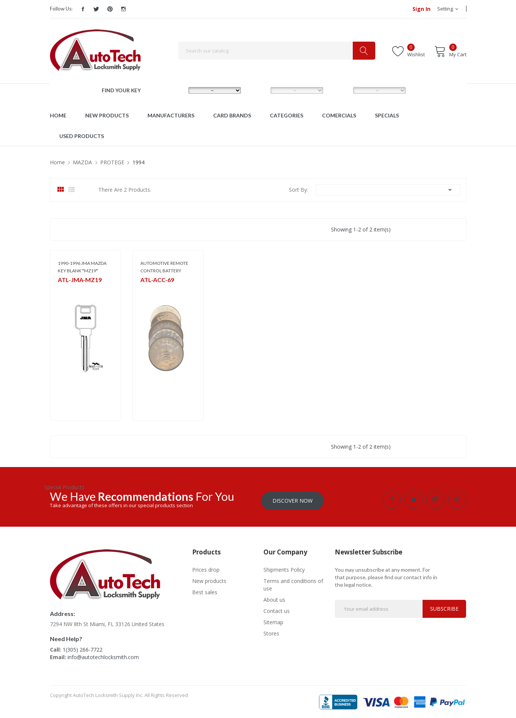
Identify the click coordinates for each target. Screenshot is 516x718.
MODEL (260, 90)
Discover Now (292, 499)
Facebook (83, 9)
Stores (271, 632)
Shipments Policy (284, 568)
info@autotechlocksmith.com (103, 655)
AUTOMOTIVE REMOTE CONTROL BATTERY (164, 266)
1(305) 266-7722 (82, 648)
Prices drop (206, 568)
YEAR (339, 90)
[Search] (276, 51)
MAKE (175, 90)
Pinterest (110, 9)
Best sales (204, 591)
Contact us (276, 609)
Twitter (96, 9)
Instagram (123, 9)
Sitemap (273, 621)
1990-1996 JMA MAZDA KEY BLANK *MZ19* (82, 266)
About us (274, 598)
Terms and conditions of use (293, 583)
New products (209, 579)
